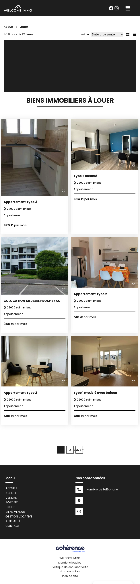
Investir (11, 502)
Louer (10, 507)
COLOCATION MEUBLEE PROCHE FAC (32, 301)
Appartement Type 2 (90, 294)
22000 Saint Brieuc (17, 209)
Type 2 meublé (85, 176)
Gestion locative (19, 517)
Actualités (14, 521)
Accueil (9, 26)
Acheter (12, 493)
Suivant (79, 450)
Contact (12, 526)
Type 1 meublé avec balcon (95, 392)
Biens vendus (15, 512)
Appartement (13, 215)
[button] (127, 8)
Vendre (11, 498)
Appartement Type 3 (20, 202)
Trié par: (85, 34)
